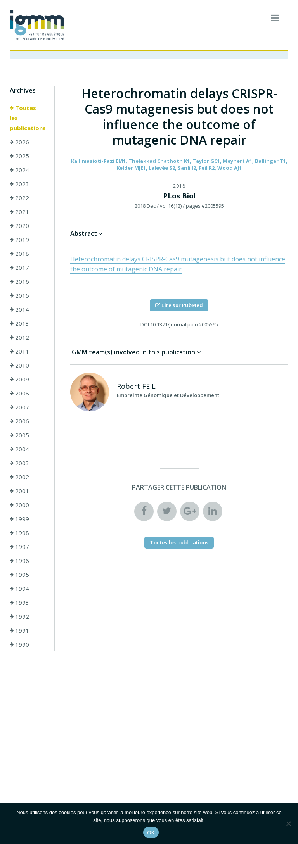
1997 (19, 547)
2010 (19, 365)
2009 (19, 379)
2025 (19, 156)
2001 (19, 491)
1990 (19, 644)
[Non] (288, 823)
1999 (19, 519)
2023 (19, 184)
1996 (19, 560)
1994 (19, 588)
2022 (19, 198)
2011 (19, 351)
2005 (19, 435)
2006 (19, 421)
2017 (19, 267)
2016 (19, 281)
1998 (19, 533)
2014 (19, 309)
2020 (19, 226)
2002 (19, 477)
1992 (19, 616)
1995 (19, 574)
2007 (19, 407)
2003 (19, 463)
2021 (19, 212)
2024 (19, 170)
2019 (19, 239)
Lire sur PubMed (179, 305)
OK (150, 832)
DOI (144, 324)
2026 (19, 142)
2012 (19, 337)
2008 (19, 393)
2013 (19, 323)
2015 (19, 295)
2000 (19, 505)
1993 (19, 602)
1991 (19, 630)
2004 (19, 449)
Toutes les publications (28, 118)
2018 (19, 253)
